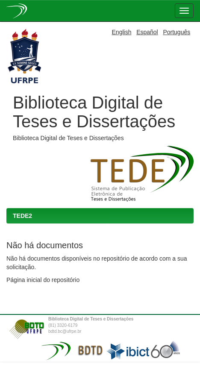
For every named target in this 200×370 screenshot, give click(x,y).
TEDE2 (22, 215)
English (122, 32)
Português (176, 32)
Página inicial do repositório (42, 279)
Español (147, 32)
